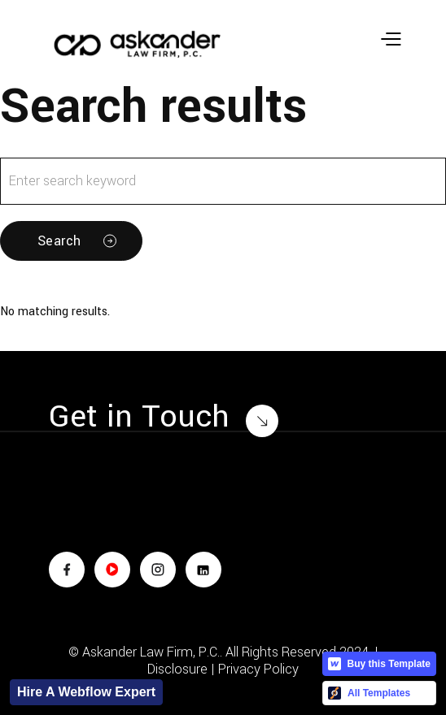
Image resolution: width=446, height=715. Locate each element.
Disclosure (177, 669)
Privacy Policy (258, 669)
